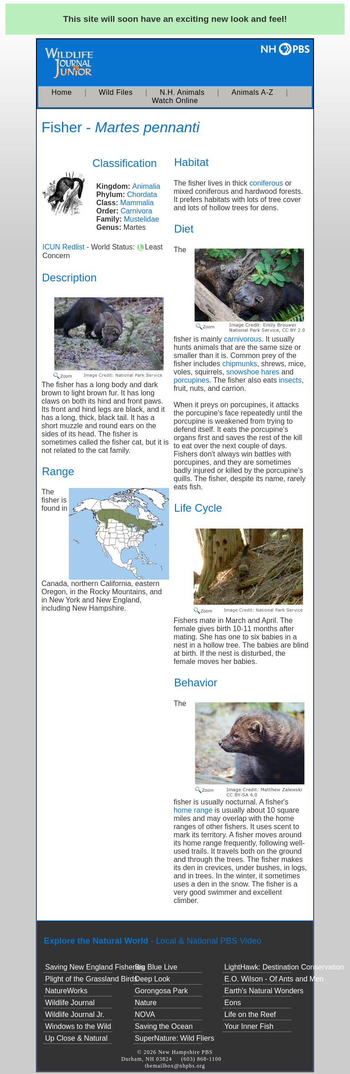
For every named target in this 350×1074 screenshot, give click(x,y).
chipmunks (239, 364)
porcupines (191, 380)
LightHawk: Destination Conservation (284, 967)
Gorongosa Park (161, 991)
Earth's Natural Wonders (264, 991)
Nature (146, 1003)
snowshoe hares (253, 372)
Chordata (142, 194)
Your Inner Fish (248, 1026)
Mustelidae (141, 219)
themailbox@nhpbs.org (175, 1066)
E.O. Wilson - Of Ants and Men (274, 979)
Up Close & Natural (76, 1038)
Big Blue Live (156, 967)
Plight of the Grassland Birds (91, 979)
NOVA (145, 1014)
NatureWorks (66, 991)
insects (290, 380)
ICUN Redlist (63, 247)
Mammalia (137, 203)
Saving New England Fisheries (94, 967)
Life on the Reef (250, 1014)
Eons (232, 1003)
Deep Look (152, 979)
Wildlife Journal (69, 1003)
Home (61, 92)
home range (193, 810)
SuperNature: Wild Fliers (174, 1038)
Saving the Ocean (164, 1026)
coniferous (266, 183)
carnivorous (243, 339)
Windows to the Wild (78, 1026)
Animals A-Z (252, 92)
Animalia (146, 186)
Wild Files (116, 92)
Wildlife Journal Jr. (74, 1014)
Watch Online (175, 100)
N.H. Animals (182, 92)
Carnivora (136, 211)
